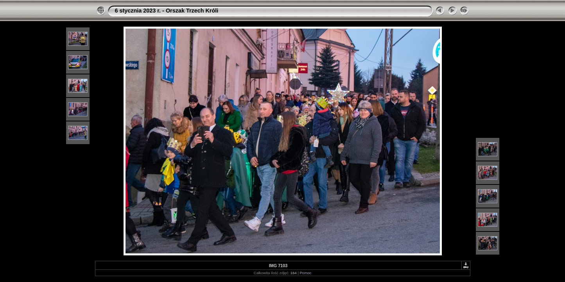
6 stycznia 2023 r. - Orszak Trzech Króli (167, 10)
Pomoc (305, 273)
